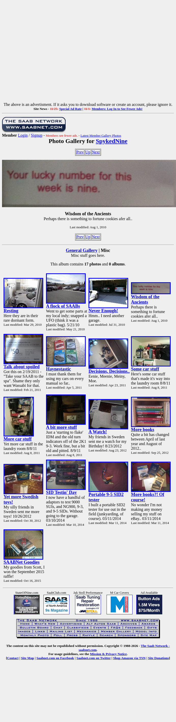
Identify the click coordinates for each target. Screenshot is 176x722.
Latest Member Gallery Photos (100, 135)
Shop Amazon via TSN (129, 658)
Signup (36, 135)
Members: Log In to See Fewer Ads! (117, 109)
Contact (13, 658)
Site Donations (158, 658)
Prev (80, 152)
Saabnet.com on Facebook (55, 658)
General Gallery (81, 250)
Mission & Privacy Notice (108, 654)
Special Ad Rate (70, 109)
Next (96, 152)
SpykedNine (111, 141)
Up (87, 152)
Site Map (27, 658)
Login (23, 135)
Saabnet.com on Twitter (94, 658)
